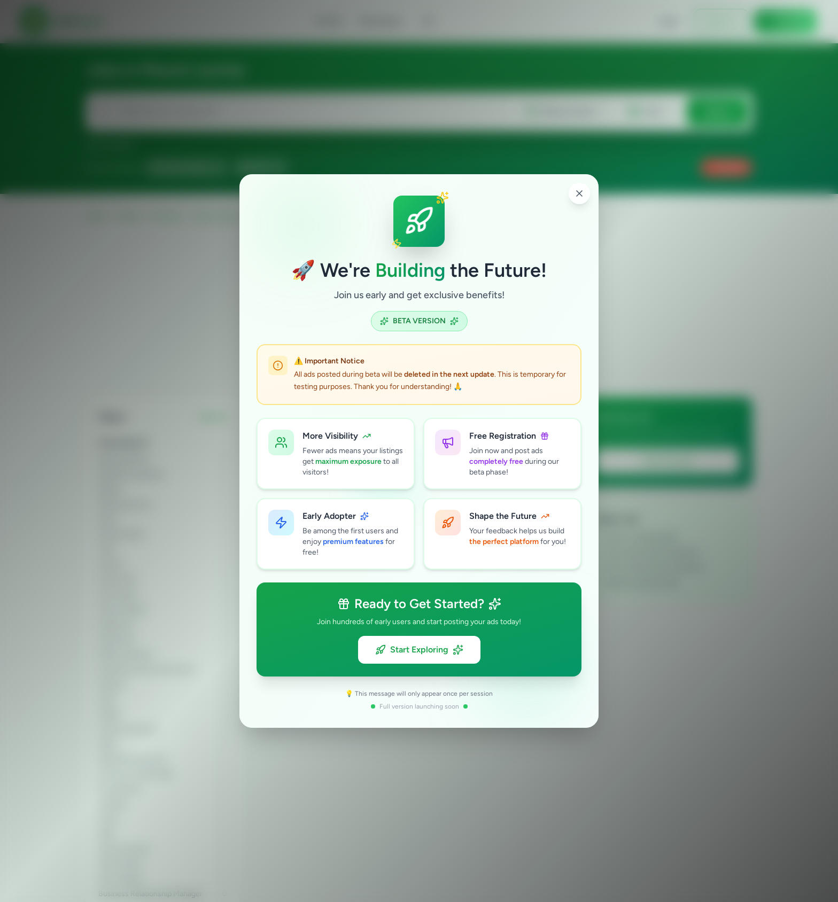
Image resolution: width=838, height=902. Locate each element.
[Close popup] (579, 193)
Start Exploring (419, 649)
